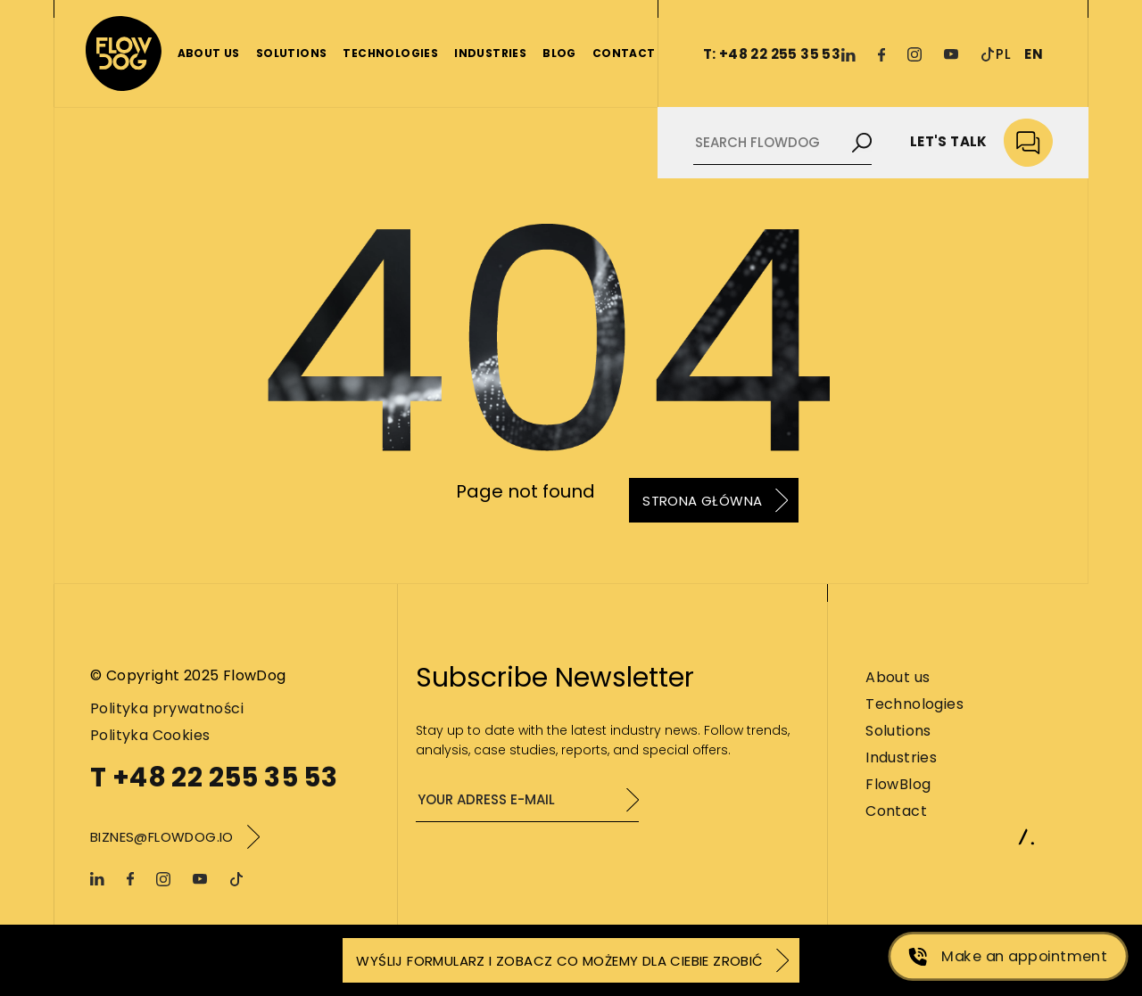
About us (209, 53)
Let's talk (981, 143)
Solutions (291, 53)
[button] (35, 960)
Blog (559, 53)
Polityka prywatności (167, 708)
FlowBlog (898, 784)
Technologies (390, 53)
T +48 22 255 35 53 (213, 777)
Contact (624, 53)
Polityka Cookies (150, 735)
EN (1033, 54)
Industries (490, 53)
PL (1003, 54)
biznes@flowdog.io (162, 836)
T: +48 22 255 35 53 (772, 54)
